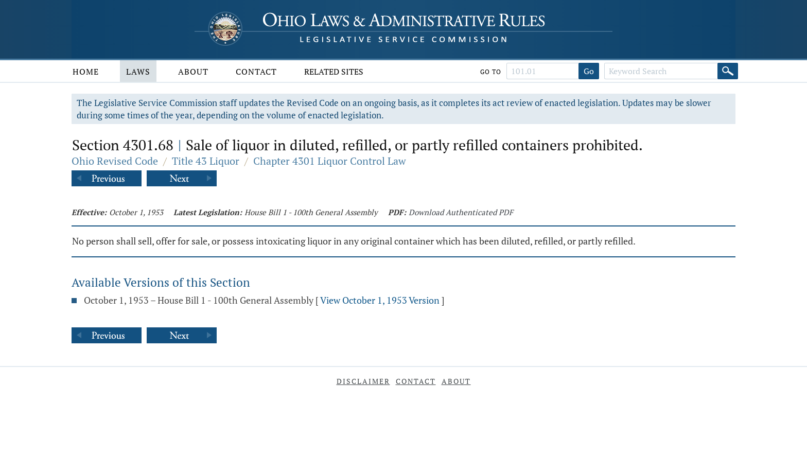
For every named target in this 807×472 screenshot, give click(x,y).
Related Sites (333, 71)
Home (86, 71)
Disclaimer (363, 381)
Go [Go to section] (589, 71)
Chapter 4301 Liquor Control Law (329, 161)
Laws (138, 71)
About (193, 71)
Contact (256, 71)
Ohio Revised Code (115, 161)
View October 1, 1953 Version (380, 300)
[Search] (727, 71)
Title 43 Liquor (205, 161)
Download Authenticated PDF (461, 212)
